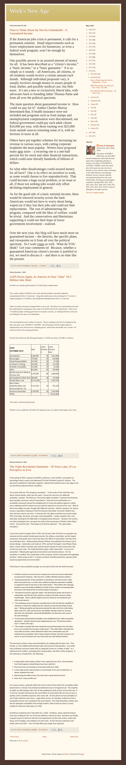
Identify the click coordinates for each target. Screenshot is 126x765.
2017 (91, 60)
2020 (91, 50)
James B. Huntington (106, 146)
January (93, 128)
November (94, 77)
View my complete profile (95, 193)
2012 (91, 136)
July (92, 108)
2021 (91, 47)
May (92, 114)
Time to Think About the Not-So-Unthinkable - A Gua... (101, 81)
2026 (91, 30)
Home (45, 737)
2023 (91, 40)
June (92, 111)
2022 (91, 43)
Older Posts (74, 737)
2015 (91, 67)
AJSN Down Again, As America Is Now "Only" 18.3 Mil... (102, 87)
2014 (91, 71)
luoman (66, 754)
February (94, 125)
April (93, 118)
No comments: (43, 455)
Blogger (81, 754)
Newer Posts (14, 737)
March (93, 121)
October (94, 97)
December (94, 74)
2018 (91, 57)
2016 (91, 64)
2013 (91, 132)
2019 (91, 54)
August (93, 104)
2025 (91, 33)
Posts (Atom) (23, 741)
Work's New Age (29, 11)
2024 (91, 36)
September (94, 101)
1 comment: (43, 266)
